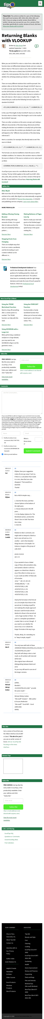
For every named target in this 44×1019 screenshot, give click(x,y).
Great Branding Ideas (11, 840)
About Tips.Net (10, 940)
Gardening (28, 961)
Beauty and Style (30, 937)
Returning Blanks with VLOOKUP (13, 26)
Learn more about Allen (30, 202)
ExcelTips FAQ (9, 833)
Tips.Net (27, 934)
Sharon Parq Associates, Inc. (23, 1016)
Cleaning (27, 943)
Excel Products (11, 982)
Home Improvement (31, 968)
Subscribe (31, 366)
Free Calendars (9, 843)
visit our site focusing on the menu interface (12, 744)
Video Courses (10, 977)
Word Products (11, 991)
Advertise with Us (11, 948)
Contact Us (9, 943)
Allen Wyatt (19, 46)
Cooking (27, 947)
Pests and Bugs (29, 977)
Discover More (6, 234)
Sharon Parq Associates (25, 199)
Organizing (28, 974)
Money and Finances (31, 971)
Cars (26, 940)
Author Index (10, 959)
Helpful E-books (11, 968)
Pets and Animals (30, 981)
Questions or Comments (12, 837)
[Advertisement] (13, 886)
